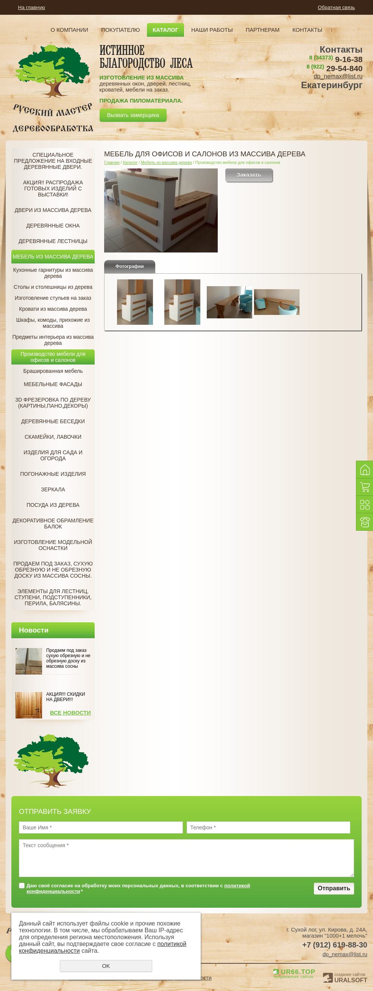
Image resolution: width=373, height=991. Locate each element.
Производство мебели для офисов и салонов (52, 357)
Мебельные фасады (53, 384)
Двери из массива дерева (53, 210)
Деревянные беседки (53, 421)
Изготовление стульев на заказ (53, 298)
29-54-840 (334, 68)
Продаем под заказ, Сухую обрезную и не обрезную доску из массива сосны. (53, 570)
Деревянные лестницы (53, 241)
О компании (69, 30)
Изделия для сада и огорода (53, 455)
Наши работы (212, 30)
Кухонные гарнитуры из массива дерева (53, 273)
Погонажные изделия (53, 474)
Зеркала (53, 489)
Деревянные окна (53, 226)
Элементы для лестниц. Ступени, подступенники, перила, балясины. (52, 597)
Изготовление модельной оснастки (53, 545)
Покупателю (120, 30)
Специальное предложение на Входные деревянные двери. (53, 161)
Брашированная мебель (53, 371)
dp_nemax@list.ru (338, 76)
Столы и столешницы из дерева (53, 287)
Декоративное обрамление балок (53, 523)
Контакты (307, 30)
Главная (112, 162)
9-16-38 (336, 59)
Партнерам (263, 30)
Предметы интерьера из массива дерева (53, 340)
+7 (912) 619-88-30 (334, 945)
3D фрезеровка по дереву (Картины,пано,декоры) (53, 403)
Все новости (70, 713)
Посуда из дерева (53, 505)
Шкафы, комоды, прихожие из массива (53, 323)
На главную (31, 7)
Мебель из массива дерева (53, 257)
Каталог (165, 30)
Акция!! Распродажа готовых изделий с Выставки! (53, 188)
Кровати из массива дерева (53, 309)
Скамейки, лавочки (53, 437)
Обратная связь (336, 7)
